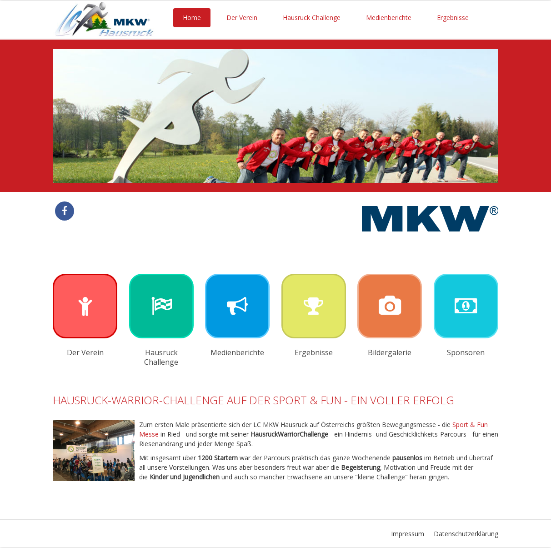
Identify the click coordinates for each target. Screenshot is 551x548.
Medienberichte (388, 17)
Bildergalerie (389, 352)
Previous (67, 116)
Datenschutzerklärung (466, 533)
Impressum (407, 533)
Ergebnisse (453, 17)
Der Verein (241, 17)
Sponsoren (466, 352)
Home (192, 17)
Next (484, 116)
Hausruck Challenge (312, 17)
